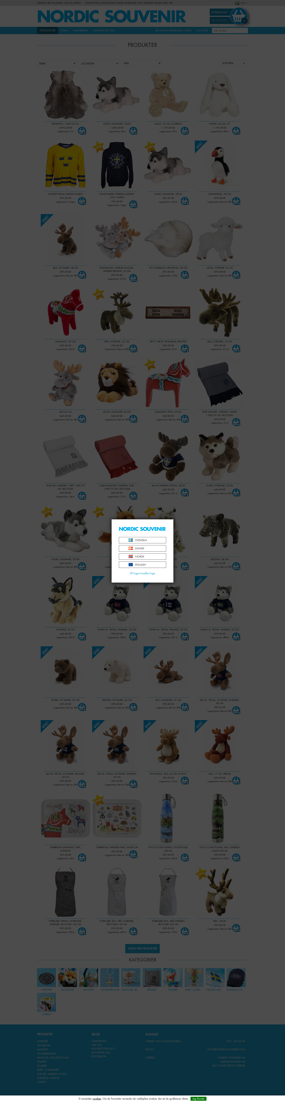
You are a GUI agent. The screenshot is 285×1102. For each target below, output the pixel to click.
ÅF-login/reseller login (142, 573)
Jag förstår (198, 1098)
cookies (97, 1098)
